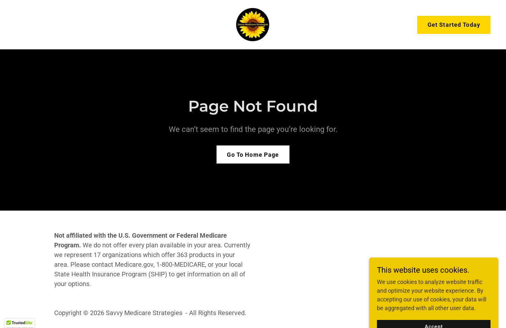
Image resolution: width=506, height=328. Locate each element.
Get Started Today (454, 24)
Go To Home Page (253, 154)
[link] (253, 24)
